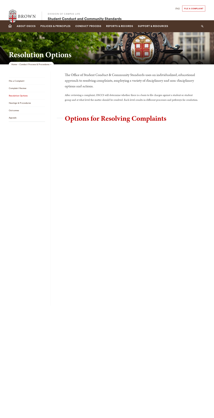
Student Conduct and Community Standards (85, 13)
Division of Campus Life (64, 8)
